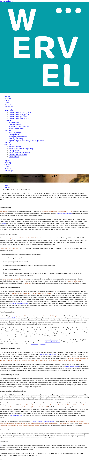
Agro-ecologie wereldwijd (18, 116)
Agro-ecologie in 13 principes (20, 112)
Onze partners (14, 151)
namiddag (43, 344)
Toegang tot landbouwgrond (19, 126)
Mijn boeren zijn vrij (16, 415)
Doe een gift (9, 106)
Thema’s (8, 120)
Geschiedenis (14, 157)
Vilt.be (4, 223)
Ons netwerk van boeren (18, 155)
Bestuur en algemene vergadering (21, 149)
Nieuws (7, 142)
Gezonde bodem (15, 124)
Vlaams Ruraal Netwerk (72, 366)
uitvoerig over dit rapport (64, 213)
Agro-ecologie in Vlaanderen (19, 114)
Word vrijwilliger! (15, 132)
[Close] (1, 459)
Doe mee (8, 130)
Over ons (8, 144)
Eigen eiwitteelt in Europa (52, 342)
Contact (7, 100)
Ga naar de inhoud (6, 1)
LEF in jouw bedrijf (16, 138)
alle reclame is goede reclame (19, 303)
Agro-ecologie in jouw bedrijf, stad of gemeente (26, 140)
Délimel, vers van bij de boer (48, 354)
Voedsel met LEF (15, 122)
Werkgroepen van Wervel (18, 136)
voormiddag (34, 344)
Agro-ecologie (10, 110)
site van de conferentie (51, 340)
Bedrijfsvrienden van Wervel (19, 153)
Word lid (8, 104)
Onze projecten (14, 134)
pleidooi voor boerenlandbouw (9, 318)
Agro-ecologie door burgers (19, 118)
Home (7, 185)
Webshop (8, 98)
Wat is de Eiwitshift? (16, 128)
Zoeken (7, 102)
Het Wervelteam (15, 146)
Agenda (7, 96)
